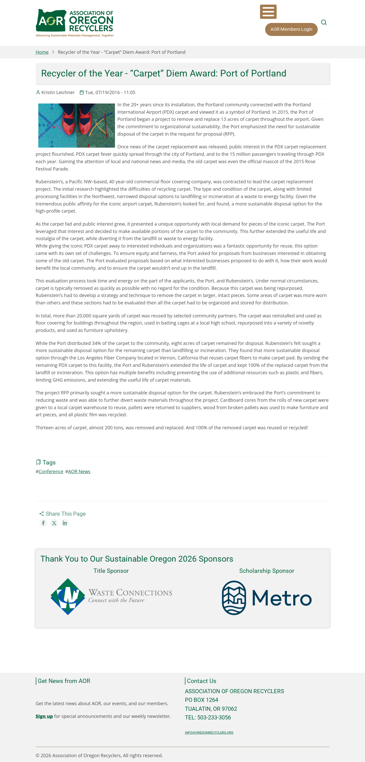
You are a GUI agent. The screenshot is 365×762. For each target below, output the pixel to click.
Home (42, 50)
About (186, 12)
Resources (301, 12)
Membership (217, 12)
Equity (272, 12)
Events (248, 12)
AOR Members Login (206, 27)
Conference (51, 470)
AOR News (79, 470)
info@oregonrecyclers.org (209, 731)
